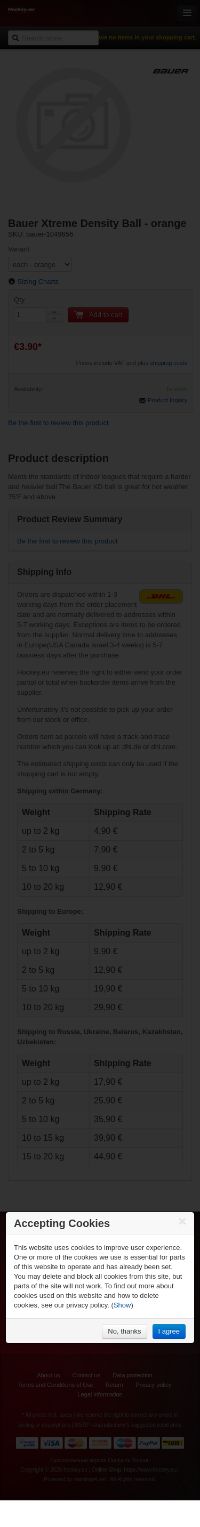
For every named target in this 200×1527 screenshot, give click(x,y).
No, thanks (124, 1331)
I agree (169, 1331)
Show (122, 1305)
